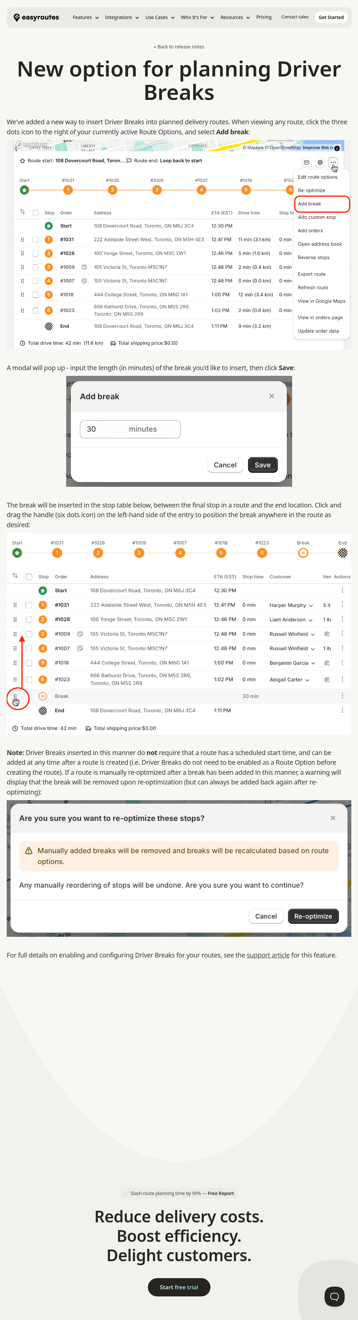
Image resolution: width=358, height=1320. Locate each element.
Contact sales (295, 17)
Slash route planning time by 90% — (182, 1193)
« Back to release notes (179, 46)
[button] (86, 17)
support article (268, 955)
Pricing (263, 17)
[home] (36, 17)
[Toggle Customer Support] (335, 1297)
